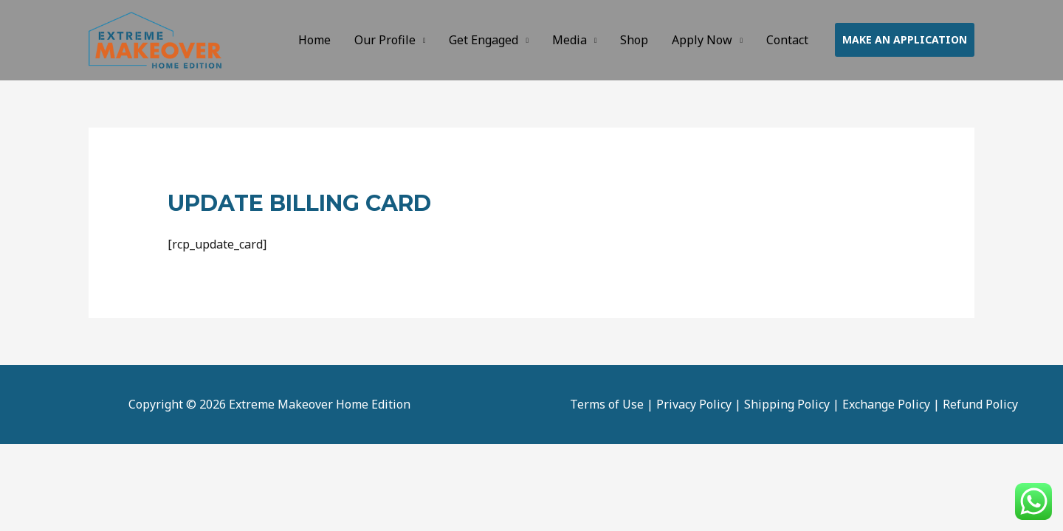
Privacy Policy (694, 404)
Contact (787, 40)
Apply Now (702, 40)
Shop (634, 40)
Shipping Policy (787, 404)
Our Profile (385, 40)
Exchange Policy (886, 404)
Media (569, 40)
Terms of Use (607, 404)
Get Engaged (483, 40)
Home (314, 40)
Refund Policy (980, 404)
